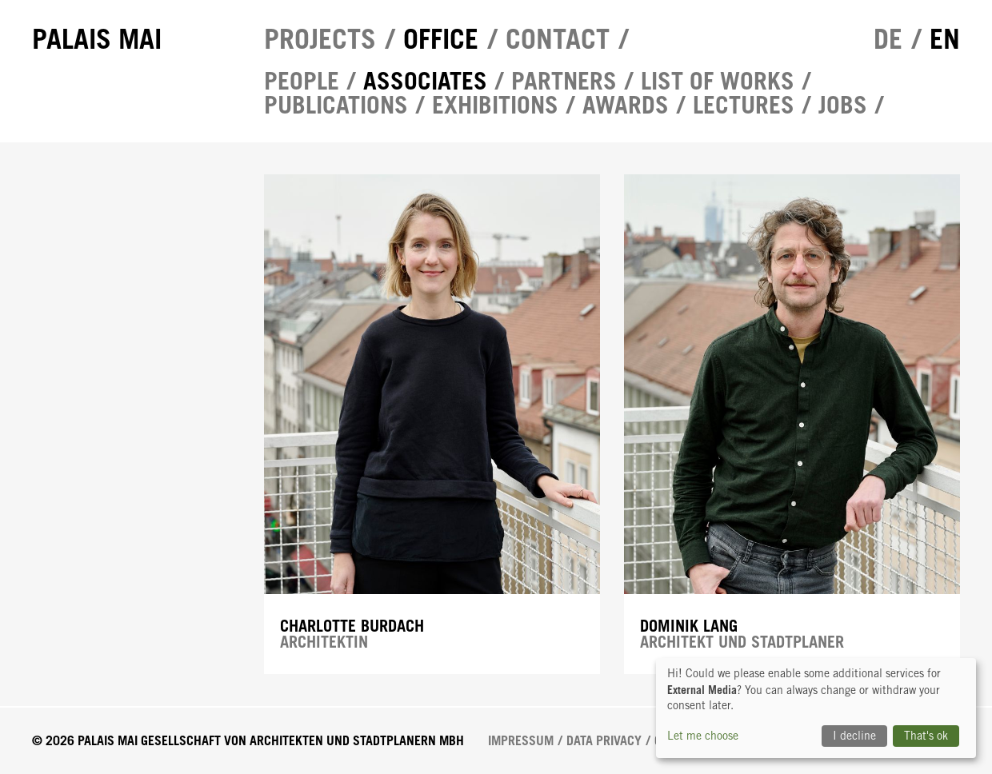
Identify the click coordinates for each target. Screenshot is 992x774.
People (301, 81)
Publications (336, 105)
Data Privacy (604, 740)
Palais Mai (97, 39)
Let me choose (702, 735)
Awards (625, 105)
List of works (717, 81)
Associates (425, 81)
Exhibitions (495, 105)
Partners (564, 81)
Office (440, 39)
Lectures (743, 105)
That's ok (926, 735)
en (945, 39)
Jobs (842, 105)
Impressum (521, 740)
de (888, 39)
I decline (854, 735)
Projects (320, 39)
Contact (558, 39)
